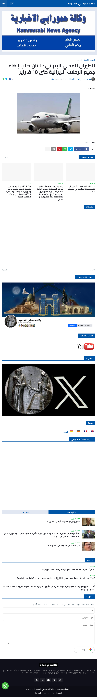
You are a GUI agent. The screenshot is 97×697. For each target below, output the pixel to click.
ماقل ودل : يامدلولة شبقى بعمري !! (63, 521)
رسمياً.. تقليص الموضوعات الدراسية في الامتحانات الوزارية (68, 569)
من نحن (46, 693)
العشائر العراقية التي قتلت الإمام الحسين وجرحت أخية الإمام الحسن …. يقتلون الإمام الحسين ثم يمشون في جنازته (42, 535)
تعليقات (25, 512)
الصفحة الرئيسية (89, 60)
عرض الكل (5, 157)
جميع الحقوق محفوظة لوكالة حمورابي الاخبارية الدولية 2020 (48, 689)
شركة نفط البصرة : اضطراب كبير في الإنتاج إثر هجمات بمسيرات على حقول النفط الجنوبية (56, 578)
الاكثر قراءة (72, 512)
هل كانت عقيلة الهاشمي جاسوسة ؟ (63, 545)
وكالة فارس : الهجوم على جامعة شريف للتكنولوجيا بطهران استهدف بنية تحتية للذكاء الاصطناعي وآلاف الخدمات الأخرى (18, 191)
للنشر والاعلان (57, 693)
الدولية (79, 60)
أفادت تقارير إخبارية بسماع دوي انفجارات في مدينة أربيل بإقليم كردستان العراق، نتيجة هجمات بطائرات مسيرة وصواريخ (49, 588)
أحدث (92, 270)
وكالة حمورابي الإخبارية (81, 3)
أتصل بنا (38, 693)
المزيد (66, 432)
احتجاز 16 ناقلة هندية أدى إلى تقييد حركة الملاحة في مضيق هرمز (81, 189)
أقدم (5, 270)
